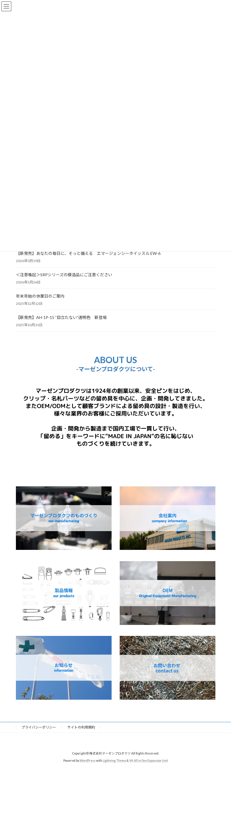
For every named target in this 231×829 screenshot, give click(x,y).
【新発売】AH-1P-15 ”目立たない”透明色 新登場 (61, 317)
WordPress (87, 760)
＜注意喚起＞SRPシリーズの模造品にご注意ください (64, 274)
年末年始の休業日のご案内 (40, 296)
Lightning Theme (114, 760)
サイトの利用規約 (81, 727)
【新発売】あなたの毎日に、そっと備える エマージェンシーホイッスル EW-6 (88, 253)
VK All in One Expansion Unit (148, 760)
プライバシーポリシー (38, 727)
